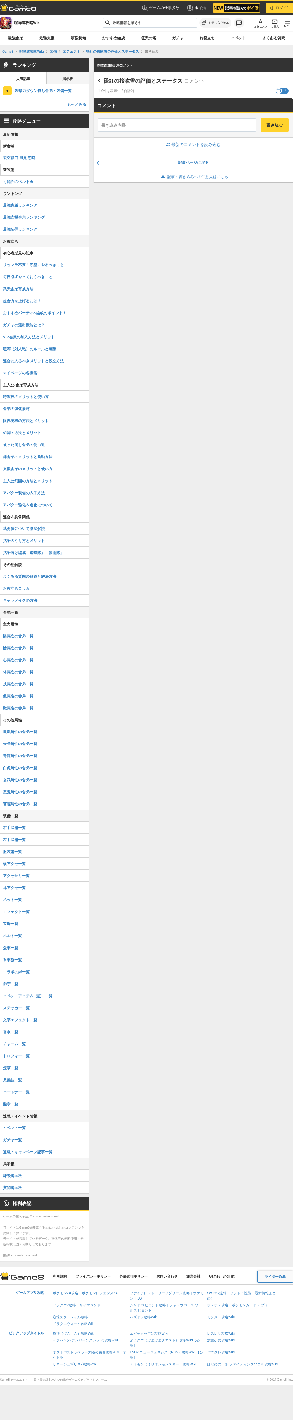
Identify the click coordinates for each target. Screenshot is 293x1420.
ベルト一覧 (12, 936)
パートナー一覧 (16, 1092)
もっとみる (76, 104)
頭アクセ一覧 (14, 864)
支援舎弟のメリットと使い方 (27, 469)
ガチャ (177, 38)
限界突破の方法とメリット (26, 421)
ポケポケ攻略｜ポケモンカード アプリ (237, 1305)
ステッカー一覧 (16, 1008)
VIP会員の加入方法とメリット (29, 337)
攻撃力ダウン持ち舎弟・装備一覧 (43, 91)
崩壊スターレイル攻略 (70, 1317)
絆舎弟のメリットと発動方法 (27, 457)
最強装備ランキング (20, 229)
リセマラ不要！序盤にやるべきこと (33, 265)
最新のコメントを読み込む (193, 144)
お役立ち (207, 38)
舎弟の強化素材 (16, 409)
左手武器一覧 (14, 840)
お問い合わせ (167, 1276)
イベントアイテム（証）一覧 (27, 996)
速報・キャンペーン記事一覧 (27, 1152)
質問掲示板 (12, 1187)
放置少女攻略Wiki (221, 1340)
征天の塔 (148, 38)
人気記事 (23, 79)
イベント (238, 38)
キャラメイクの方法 (20, 600)
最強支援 (46, 38)
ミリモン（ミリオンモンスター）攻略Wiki (163, 1364)
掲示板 (67, 79)
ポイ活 (196, 7)
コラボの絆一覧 (16, 972)
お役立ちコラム (16, 588)
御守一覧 (10, 984)
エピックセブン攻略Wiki (149, 1333)
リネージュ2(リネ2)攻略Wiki (75, 1364)
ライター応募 (275, 1277)
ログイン (279, 8)
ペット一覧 (12, 900)
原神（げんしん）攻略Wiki (74, 1333)
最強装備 (78, 38)
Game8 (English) (222, 1276)
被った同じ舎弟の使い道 (24, 445)
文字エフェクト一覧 (20, 1020)
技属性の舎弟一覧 (18, 684)
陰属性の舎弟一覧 (18, 648)
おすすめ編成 (113, 38)
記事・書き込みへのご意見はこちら (193, 176)
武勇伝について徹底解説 (24, 528)
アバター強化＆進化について (27, 505)
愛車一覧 (10, 948)
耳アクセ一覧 (14, 888)
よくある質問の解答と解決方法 (29, 576)
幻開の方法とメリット (22, 433)
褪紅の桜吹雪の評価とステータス (143, 81)
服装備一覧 (12, 852)
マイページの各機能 (20, 373)
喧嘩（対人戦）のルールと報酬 (29, 349)
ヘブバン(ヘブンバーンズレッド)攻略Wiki (85, 1340)
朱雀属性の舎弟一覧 (20, 744)
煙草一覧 (10, 1068)
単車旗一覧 (12, 960)
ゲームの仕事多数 (160, 8)
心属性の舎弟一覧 (18, 660)
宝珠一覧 (10, 924)
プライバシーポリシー (93, 1276)
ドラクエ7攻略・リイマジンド (76, 1305)
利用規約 (60, 1276)
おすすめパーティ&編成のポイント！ (35, 313)
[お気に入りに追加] (215, 23)
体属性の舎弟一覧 (18, 672)
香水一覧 (10, 1032)
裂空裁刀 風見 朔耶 (19, 158)
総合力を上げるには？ (22, 301)
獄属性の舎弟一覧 (18, 708)
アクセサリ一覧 (16, 876)
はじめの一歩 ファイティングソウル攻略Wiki (242, 1364)
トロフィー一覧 (16, 1056)
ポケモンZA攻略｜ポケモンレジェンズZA (85, 1293)
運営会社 (193, 1276)
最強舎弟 (15, 38)
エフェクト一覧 (16, 912)
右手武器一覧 (14, 827)
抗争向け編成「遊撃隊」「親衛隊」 (33, 553)
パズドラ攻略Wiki (144, 1317)
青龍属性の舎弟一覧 (20, 756)
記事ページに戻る (193, 162)
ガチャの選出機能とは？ (24, 325)
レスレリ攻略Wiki (221, 1333)
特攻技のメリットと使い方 (26, 397)
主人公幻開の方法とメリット (27, 481)
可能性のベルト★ (18, 181)
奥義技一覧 (12, 1080)
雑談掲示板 (12, 1175)
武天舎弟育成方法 (18, 289)
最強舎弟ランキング (20, 205)
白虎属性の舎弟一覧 (20, 768)
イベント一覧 (14, 1128)
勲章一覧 (10, 1104)
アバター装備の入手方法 (24, 493)
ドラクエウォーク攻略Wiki (74, 1324)
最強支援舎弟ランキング (24, 217)
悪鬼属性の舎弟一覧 (20, 792)
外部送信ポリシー (134, 1276)
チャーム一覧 (14, 1044)
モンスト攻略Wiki (221, 1317)
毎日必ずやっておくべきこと (27, 277)
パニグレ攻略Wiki (221, 1352)
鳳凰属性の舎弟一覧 (20, 732)
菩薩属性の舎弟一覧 (20, 804)
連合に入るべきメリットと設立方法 (33, 361)
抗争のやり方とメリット (24, 541)
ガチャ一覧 (12, 1140)
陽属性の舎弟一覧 (18, 636)
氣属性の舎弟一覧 (18, 696)
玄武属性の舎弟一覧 (20, 780)
